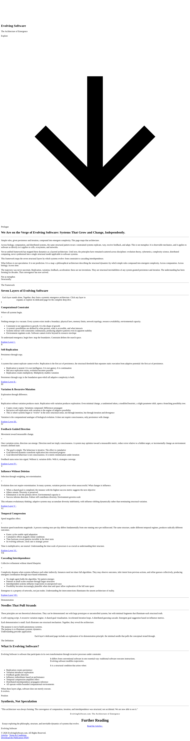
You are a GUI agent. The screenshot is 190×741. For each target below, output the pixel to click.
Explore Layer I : (8, 342)
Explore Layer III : (9, 422)
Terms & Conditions (17, 735)
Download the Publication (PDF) (15, 738)
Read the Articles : (95, 726)
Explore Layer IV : (9, 464)
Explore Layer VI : (9, 550)
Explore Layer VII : (9, 595)
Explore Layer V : (8, 506)
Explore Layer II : (8, 382)
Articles (4, 735)
